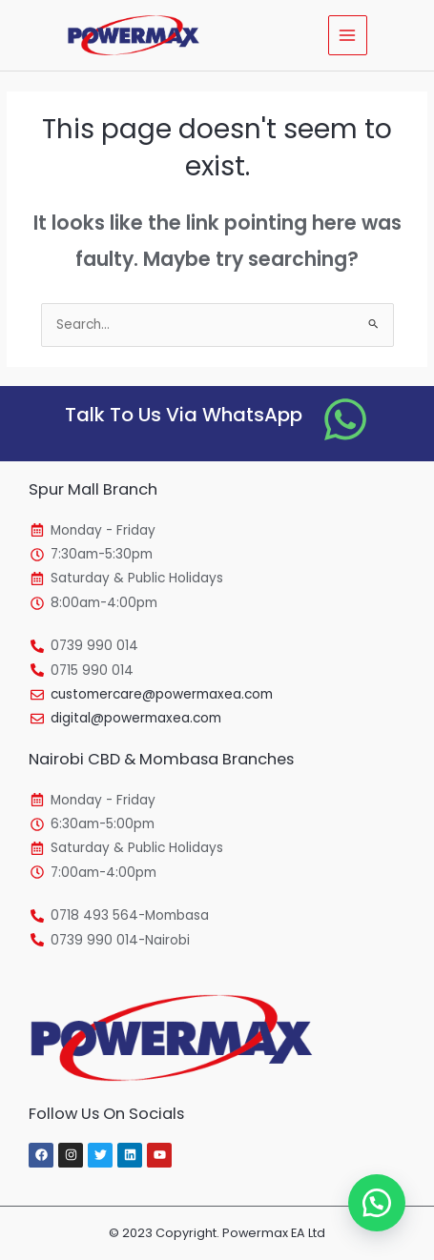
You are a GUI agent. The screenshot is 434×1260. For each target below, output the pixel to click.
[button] (376, 1202)
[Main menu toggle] (347, 34)
